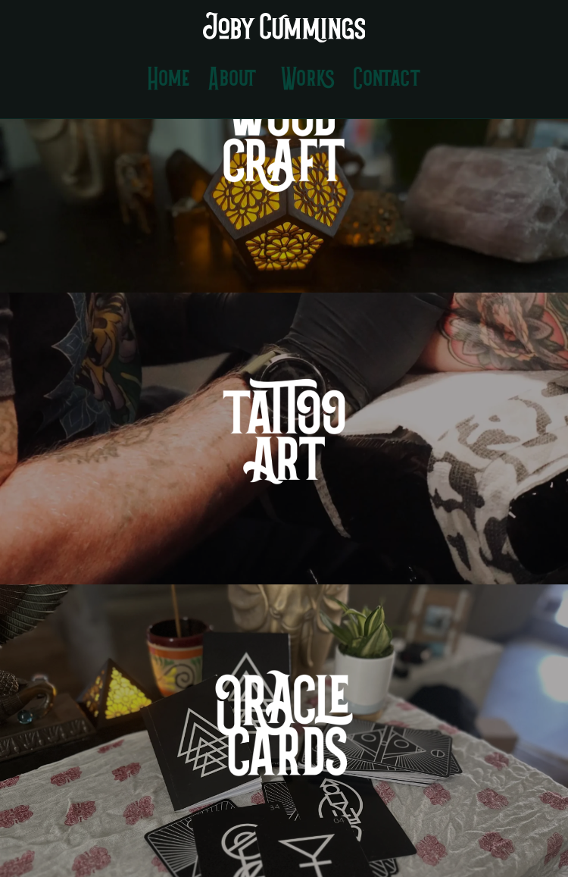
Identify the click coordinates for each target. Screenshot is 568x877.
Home (169, 79)
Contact (387, 79)
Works (308, 79)
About (232, 79)
